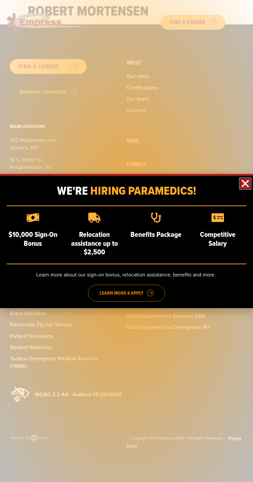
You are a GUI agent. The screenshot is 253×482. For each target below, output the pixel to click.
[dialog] (126, 241)
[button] (245, 183)
